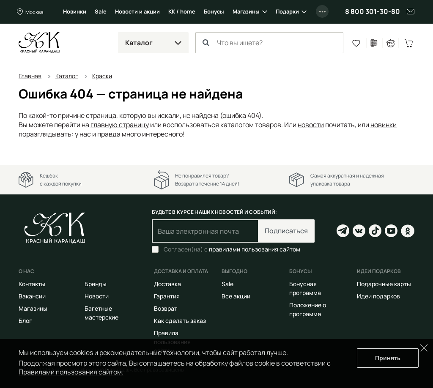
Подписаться (286, 230)
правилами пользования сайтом (254, 249)
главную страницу (119, 124)
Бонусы (214, 11)
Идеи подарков (378, 296)
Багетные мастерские (101, 312)
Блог (25, 321)
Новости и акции (137, 11)
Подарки (287, 11)
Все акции (236, 296)
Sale (101, 11)
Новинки (74, 11)
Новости (97, 296)
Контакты (32, 284)
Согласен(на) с (232, 249)
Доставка (167, 284)
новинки (383, 124)
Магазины (246, 11)
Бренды (96, 284)
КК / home (181, 11)
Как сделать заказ (180, 321)
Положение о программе (307, 309)
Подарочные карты (384, 284)
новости (311, 124)
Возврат (165, 308)
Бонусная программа (305, 288)
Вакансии (32, 296)
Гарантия (167, 296)
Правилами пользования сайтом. (71, 372)
